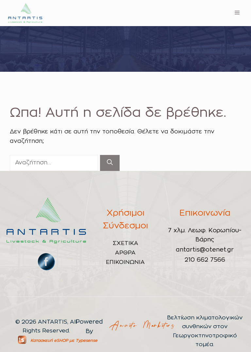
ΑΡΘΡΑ (125, 252)
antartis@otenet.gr (205, 250)
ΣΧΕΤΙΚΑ (125, 243)
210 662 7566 (205, 260)
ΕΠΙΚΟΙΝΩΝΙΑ (125, 262)
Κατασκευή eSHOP (49, 341)
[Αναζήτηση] (110, 163)
